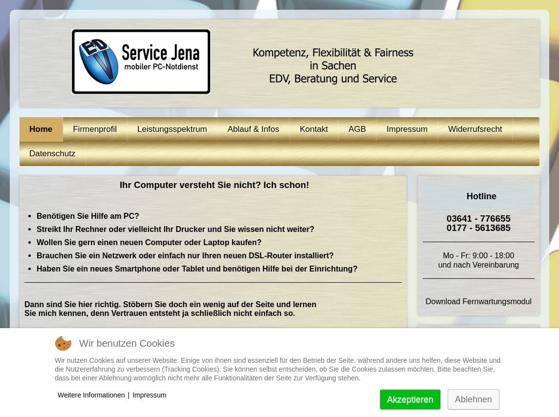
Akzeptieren (410, 399)
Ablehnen (473, 399)
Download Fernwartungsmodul (479, 301)
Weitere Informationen (91, 395)
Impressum (149, 395)
